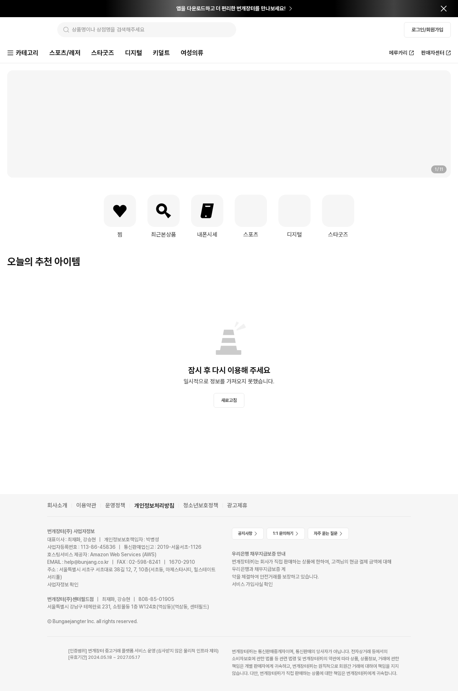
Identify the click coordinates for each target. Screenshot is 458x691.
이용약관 (86, 505)
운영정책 (115, 505)
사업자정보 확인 (62, 584)
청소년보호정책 (200, 505)
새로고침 (229, 401)
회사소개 (57, 505)
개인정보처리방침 (154, 505)
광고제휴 (237, 505)
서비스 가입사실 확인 (252, 584)
